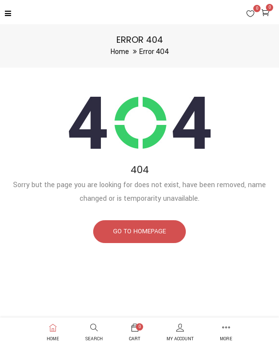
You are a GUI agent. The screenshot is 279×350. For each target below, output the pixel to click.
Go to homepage (139, 231)
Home (120, 52)
